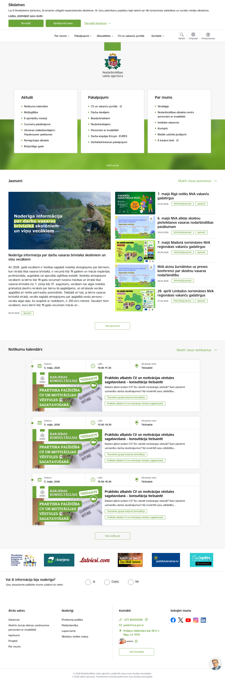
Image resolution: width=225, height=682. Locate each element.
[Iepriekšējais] (16, 560)
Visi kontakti (137, 651)
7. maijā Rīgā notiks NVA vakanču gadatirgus (183, 196)
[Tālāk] (208, 560)
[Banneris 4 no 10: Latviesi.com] (95, 559)
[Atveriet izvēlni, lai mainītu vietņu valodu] (193, 36)
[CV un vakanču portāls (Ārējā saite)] (131, 35)
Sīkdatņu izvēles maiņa (75, 636)
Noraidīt (26, 23)
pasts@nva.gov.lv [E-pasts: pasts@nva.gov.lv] (133, 625)
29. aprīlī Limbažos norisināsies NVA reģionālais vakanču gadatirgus (186, 293)
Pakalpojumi (98, 97)
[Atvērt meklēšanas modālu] (182, 36)
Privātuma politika (72, 619)
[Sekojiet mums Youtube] (188, 620)
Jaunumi (27, 313)
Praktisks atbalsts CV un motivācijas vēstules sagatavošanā (135, 403)
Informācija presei (182, 203)
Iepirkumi (14, 635)
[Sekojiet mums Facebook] (173, 620)
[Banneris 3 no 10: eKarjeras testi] (59, 559)
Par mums (14, 646)
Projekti (12, 641)
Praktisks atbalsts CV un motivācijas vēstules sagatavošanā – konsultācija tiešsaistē (139, 380)
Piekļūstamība (70, 625)
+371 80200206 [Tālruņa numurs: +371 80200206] (133, 619)
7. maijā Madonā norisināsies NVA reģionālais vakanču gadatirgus (184, 244)
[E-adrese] (126, 641)
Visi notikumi (112, 536)
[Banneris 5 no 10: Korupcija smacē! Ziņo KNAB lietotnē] (130, 559)
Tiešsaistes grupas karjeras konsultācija (126, 397)
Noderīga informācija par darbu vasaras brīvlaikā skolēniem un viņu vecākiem (57, 257)
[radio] (90, 581)
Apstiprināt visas (63, 23)
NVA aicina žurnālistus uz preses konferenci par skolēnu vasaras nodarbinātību (183, 271)
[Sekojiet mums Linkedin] (203, 620)
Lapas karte (69, 631)
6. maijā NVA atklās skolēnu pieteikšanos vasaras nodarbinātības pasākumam (185, 222)
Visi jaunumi (112, 326)
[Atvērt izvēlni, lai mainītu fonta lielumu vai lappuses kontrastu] (208, 36)
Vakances (14, 619)
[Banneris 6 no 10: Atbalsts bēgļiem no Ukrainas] (166, 559)
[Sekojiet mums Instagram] (195, 620)
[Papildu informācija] (146, 619)
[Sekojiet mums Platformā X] (180, 620)
